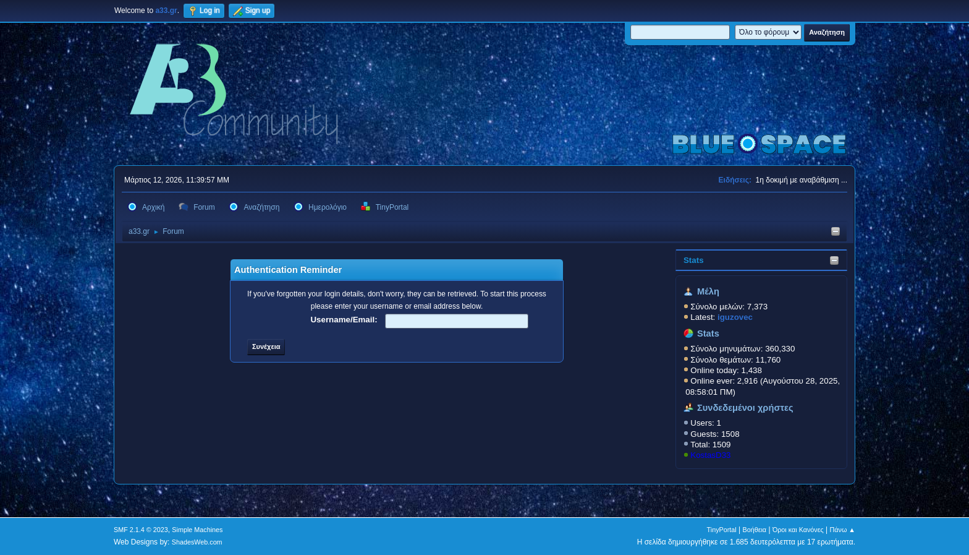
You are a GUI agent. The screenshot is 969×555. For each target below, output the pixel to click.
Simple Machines (197, 529)
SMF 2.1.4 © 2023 (141, 529)
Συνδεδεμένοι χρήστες (745, 408)
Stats (693, 260)
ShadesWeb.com (197, 542)
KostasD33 (710, 455)
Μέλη (708, 291)
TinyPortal (722, 529)
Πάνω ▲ (843, 529)
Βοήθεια (754, 529)
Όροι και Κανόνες (798, 529)
